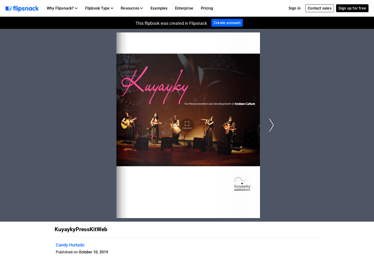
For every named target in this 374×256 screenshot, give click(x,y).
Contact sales (320, 8)
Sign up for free (352, 8)
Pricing (207, 8)
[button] (62, 8)
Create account (227, 23)
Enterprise (184, 8)
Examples (159, 8)
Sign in (295, 8)
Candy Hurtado (70, 244)
